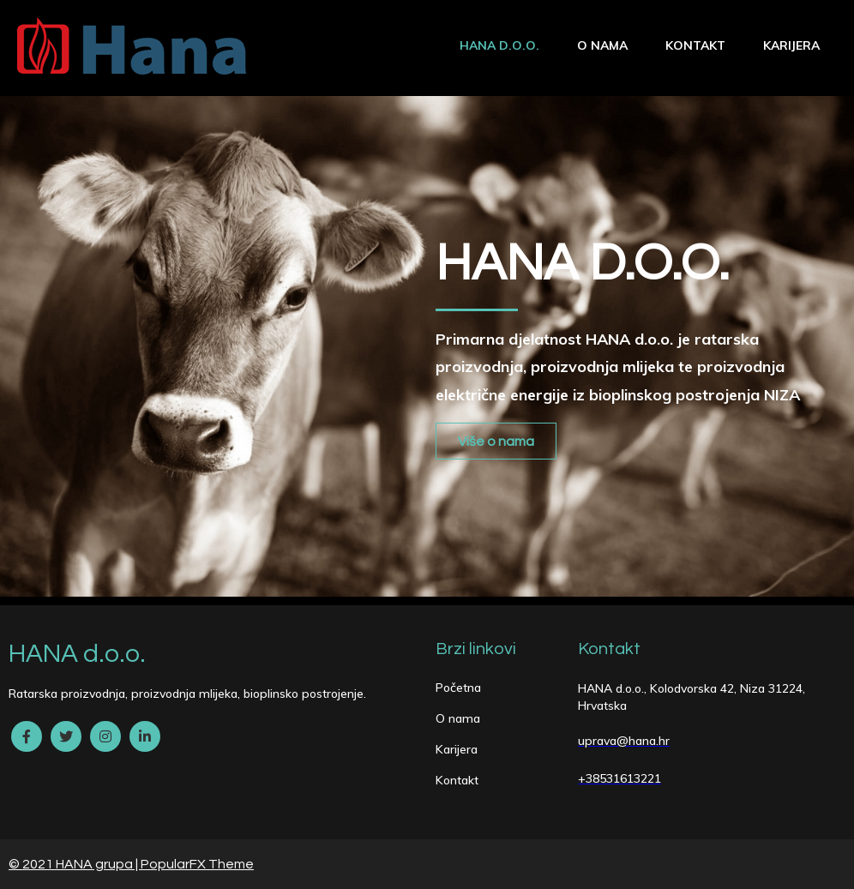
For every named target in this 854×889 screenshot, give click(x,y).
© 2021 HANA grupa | (75, 864)
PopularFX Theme (197, 864)
